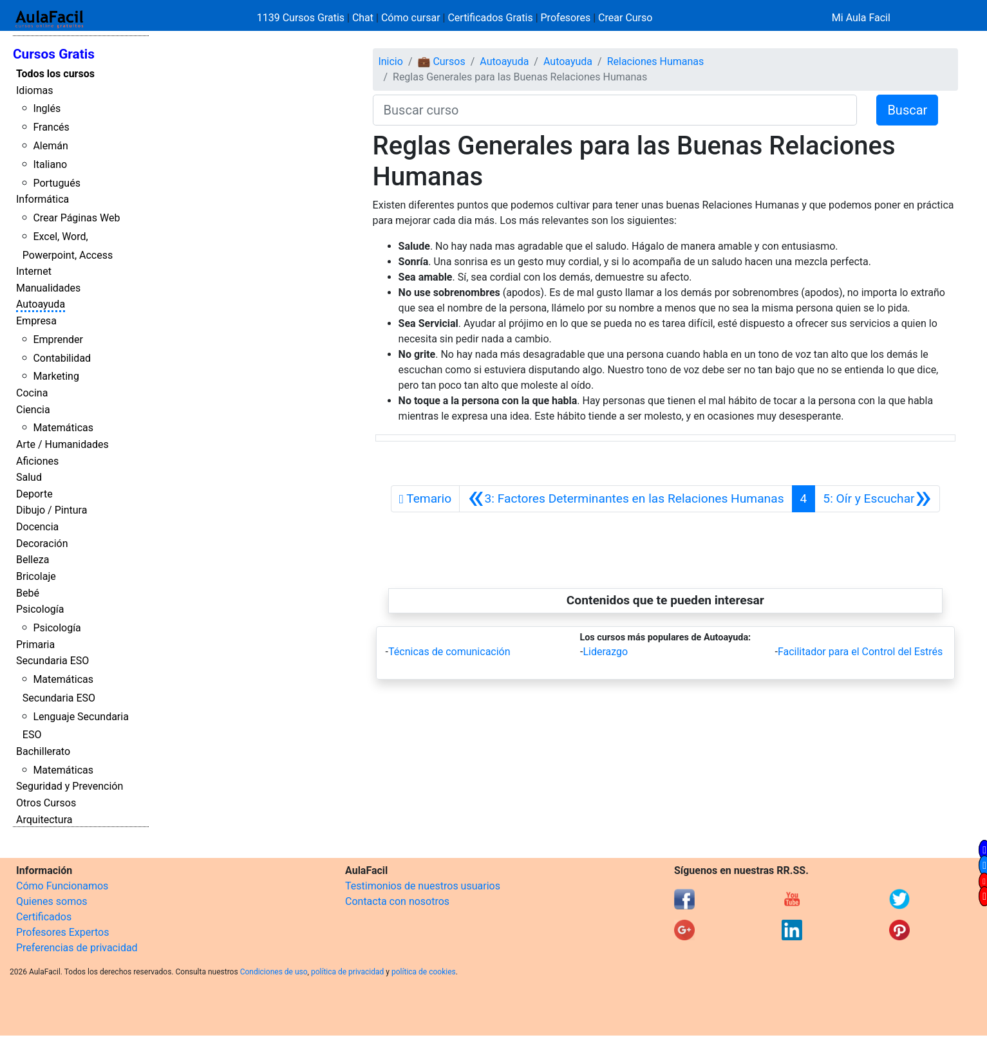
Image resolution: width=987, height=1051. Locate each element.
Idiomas (34, 90)
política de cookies (423, 971)
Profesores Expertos (62, 932)
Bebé (27, 593)
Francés (51, 127)
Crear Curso (625, 18)
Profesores (566, 18)
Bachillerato (43, 751)
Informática (42, 199)
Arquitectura (44, 820)
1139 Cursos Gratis (302, 18)
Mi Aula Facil (861, 18)
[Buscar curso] (615, 110)
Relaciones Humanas (655, 61)
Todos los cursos (55, 74)
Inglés (47, 108)
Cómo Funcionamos (62, 886)
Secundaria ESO (52, 661)
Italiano (50, 164)
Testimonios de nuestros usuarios (422, 886)
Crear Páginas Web (76, 218)
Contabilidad (62, 358)
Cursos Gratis (54, 54)
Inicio (390, 61)
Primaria (35, 644)
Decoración (42, 543)
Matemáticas (63, 428)
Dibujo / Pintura (51, 510)
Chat (362, 18)
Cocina (32, 393)
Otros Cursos (46, 803)
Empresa (36, 321)
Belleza (32, 559)
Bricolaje (36, 576)
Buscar (907, 110)
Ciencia (33, 410)
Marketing (56, 376)
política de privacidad (347, 971)
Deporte (34, 494)
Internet (34, 271)
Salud (29, 477)
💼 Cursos (441, 61)
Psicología (40, 609)
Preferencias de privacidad (77, 948)
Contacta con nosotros (397, 901)
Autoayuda (40, 304)
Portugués (56, 183)
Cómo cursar (410, 18)
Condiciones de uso (274, 971)
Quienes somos (52, 901)
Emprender (58, 339)
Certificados (43, 917)
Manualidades (48, 288)
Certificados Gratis (489, 18)
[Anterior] (625, 498)
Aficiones (37, 461)
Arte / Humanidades (62, 444)
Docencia (37, 527)
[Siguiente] (876, 498)
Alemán (50, 146)
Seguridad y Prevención (69, 786)
